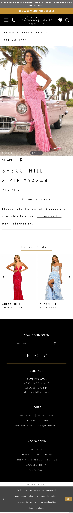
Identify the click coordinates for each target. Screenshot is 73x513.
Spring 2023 (15, 41)
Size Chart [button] (12, 191)
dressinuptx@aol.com (36, 393)
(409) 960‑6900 (36, 380)
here (41, 509)
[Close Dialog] (4, 500)
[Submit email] (55, 345)
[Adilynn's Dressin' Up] (36, 21)
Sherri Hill (32, 33)
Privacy (36, 451)
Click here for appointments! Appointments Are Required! (36, 4)
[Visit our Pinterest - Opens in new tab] (45, 357)
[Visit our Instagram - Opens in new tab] (36, 357)
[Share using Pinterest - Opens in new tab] (21, 161)
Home (9, 33)
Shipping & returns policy (36, 461)
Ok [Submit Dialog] (69, 500)
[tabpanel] (36, 101)
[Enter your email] (36, 345)
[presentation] (18, 278)
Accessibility (36, 466)
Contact (36, 471)
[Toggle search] (67, 20)
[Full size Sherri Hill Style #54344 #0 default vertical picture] (36, 101)
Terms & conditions (36, 456)
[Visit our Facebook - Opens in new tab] (27, 357)
